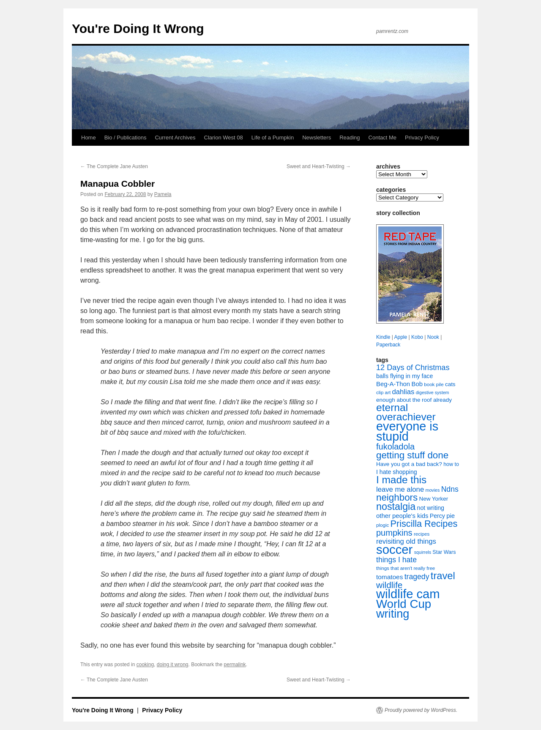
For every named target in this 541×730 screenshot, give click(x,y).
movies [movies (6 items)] (433, 490)
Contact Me (382, 137)
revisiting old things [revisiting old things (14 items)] (406, 541)
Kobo (417, 337)
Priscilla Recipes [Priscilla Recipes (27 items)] (424, 523)
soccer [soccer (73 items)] (394, 549)
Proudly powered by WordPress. (421, 710)
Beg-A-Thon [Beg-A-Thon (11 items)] (393, 384)
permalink (235, 664)
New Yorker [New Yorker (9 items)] (433, 499)
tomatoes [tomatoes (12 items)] (389, 576)
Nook (433, 337)
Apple (400, 337)
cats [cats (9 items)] (450, 384)
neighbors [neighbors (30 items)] (397, 497)
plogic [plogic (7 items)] (382, 525)
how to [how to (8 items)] (451, 464)
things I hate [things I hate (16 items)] (396, 560)
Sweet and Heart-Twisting (319, 166)
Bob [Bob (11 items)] (416, 384)
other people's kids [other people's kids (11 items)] (402, 515)
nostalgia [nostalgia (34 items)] (395, 506)
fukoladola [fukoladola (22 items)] (395, 446)
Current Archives (175, 137)
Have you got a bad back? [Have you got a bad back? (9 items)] (409, 464)
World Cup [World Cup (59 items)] (403, 603)
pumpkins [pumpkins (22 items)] (394, 532)
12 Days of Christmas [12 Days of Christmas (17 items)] (413, 367)
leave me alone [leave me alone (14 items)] (400, 489)
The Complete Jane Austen (114, 166)
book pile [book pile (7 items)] (433, 384)
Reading (349, 137)
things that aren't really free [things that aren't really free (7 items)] (405, 568)
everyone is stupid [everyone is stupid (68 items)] (407, 431)
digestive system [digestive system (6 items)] (432, 392)
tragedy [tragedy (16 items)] (416, 576)
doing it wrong (173, 664)
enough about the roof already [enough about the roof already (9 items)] (414, 400)
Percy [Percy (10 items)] (437, 515)
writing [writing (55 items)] (392, 613)
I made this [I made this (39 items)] (401, 479)
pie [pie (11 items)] (450, 515)
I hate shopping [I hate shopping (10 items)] (396, 472)
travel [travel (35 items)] (443, 575)
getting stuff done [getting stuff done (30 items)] (412, 455)
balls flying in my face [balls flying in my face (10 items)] (404, 376)
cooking (145, 664)
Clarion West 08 (223, 137)
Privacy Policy (422, 137)
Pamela (163, 194)
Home (88, 137)
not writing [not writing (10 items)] (430, 507)
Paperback (388, 345)
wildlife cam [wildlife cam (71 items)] (408, 594)
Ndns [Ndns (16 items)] (450, 489)
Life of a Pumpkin (272, 137)
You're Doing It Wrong (138, 28)
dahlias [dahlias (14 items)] (403, 392)
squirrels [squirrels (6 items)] (422, 552)
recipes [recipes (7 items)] (421, 534)
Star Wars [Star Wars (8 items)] (444, 552)
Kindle (383, 337)
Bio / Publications (125, 137)
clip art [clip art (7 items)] (383, 392)
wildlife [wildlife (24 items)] (389, 585)
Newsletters (316, 137)
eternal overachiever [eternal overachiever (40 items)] (406, 412)
